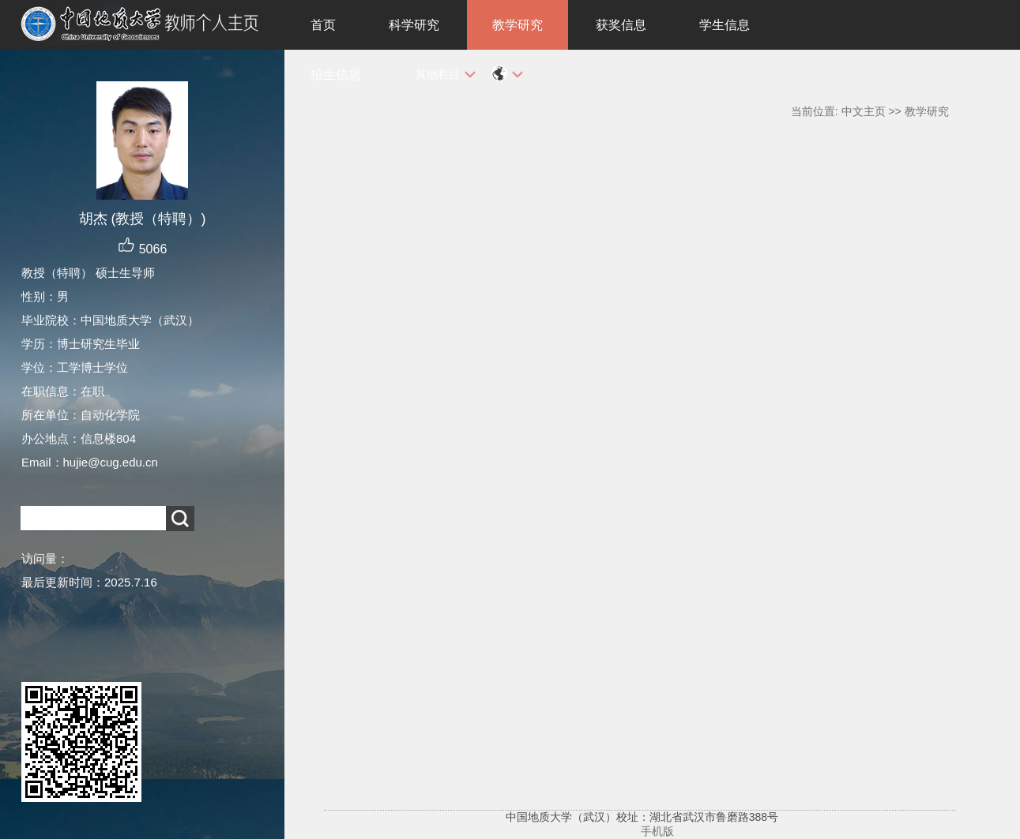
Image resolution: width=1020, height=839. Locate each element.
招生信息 (336, 74)
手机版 (657, 831)
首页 (323, 25)
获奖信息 (621, 25)
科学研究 (414, 25)
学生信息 (724, 25)
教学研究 (517, 25)
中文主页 (863, 111)
